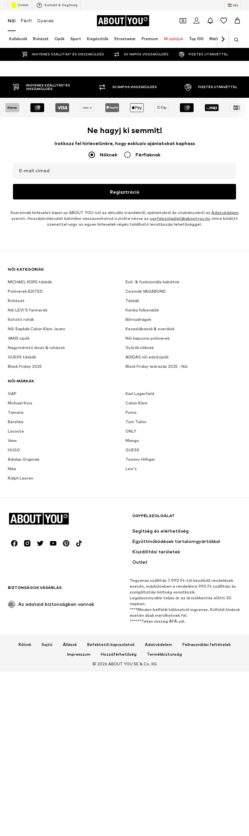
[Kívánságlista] (224, 21)
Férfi (26, 20)
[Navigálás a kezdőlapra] (123, 20)
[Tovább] (223, 39)
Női (12, 20)
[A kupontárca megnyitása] (183, 21)
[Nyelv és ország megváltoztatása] (233, 5)
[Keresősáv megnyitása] (234, 40)
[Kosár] (237, 21)
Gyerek (45, 20)
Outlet (20, 5)
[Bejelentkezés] (196, 21)
